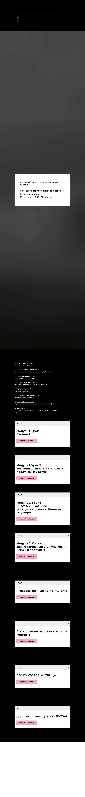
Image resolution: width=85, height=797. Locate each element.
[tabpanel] (42, 436)
